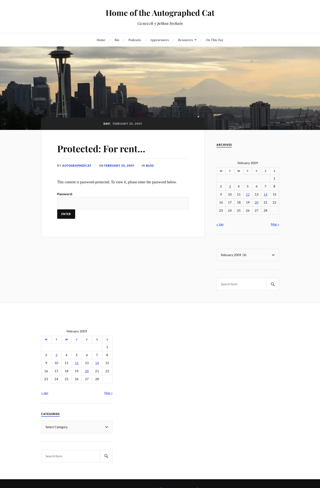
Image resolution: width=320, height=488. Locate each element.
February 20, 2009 (119, 165)
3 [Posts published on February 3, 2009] (230, 186)
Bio (117, 40)
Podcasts (134, 40)
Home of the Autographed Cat (160, 12)
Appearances (159, 40)
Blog (150, 165)
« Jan (220, 224)
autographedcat (76, 165)
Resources (185, 40)
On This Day (215, 40)
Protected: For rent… (101, 148)
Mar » (275, 224)
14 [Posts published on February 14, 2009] (265, 194)
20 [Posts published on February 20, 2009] (256, 202)
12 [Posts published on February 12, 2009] (248, 194)
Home (101, 40)
